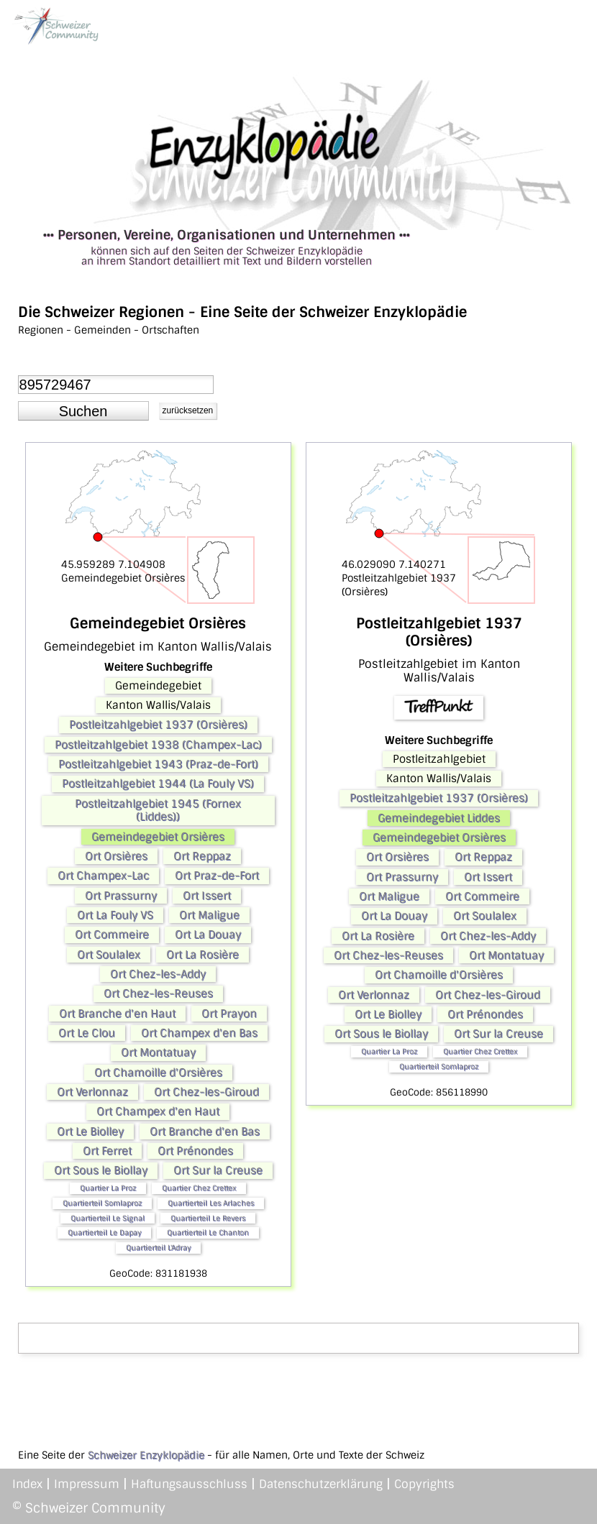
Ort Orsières (116, 856)
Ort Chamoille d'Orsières (158, 1072)
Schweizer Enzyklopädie (146, 1455)
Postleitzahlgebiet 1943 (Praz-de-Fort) (158, 764)
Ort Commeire (112, 934)
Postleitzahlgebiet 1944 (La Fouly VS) (158, 783)
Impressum (86, 1484)
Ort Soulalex (108, 954)
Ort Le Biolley (90, 1131)
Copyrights (424, 1484)
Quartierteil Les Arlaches (211, 1203)
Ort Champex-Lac (103, 875)
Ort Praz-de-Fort (217, 875)
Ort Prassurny (121, 896)
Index (27, 1484)
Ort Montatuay (158, 1052)
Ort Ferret (107, 1151)
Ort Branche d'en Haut (117, 1013)
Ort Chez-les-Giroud (206, 1092)
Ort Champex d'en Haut (157, 1111)
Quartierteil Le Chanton (208, 1232)
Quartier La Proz (108, 1188)
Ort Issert (207, 896)
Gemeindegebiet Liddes (439, 818)
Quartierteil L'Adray (158, 1247)
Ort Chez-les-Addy (158, 974)
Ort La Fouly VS (115, 915)
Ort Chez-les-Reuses (158, 993)
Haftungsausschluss (189, 1484)
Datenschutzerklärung (321, 1484)
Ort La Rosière (202, 954)
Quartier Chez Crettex (199, 1188)
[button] (83, 411)
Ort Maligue (209, 915)
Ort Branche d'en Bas (205, 1131)
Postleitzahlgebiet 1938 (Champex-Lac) (158, 745)
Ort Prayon (229, 1013)
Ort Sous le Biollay (100, 1170)
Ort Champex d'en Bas (199, 1033)
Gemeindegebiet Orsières (157, 837)
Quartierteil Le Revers (207, 1218)
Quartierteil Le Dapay (104, 1232)
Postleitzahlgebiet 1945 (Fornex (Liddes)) (158, 810)
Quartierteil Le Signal (107, 1218)
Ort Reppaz (202, 856)
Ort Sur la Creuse (218, 1170)
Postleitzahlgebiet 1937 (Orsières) (158, 724)
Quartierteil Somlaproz (102, 1203)
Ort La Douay (208, 934)
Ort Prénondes (195, 1151)
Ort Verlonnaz (92, 1092)
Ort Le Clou (86, 1033)
